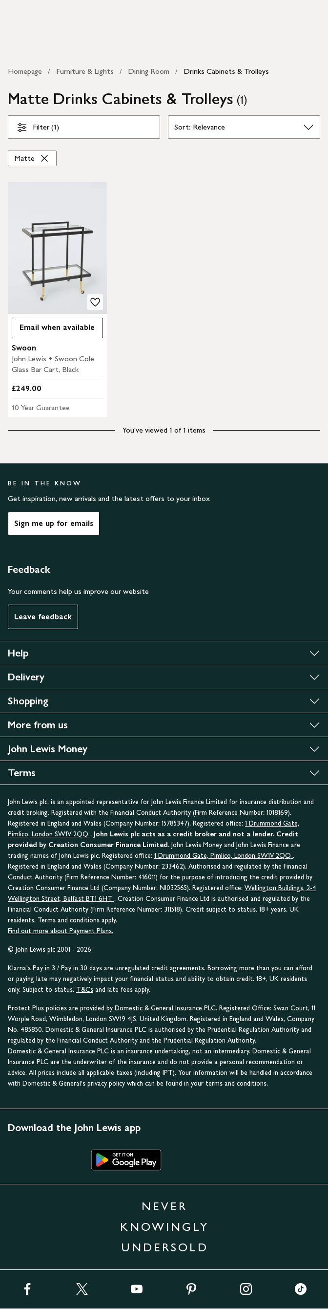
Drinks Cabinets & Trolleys (226, 71)
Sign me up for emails (53, 523)
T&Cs (84, 989)
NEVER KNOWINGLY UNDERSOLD (164, 1226)
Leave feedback (43, 616)
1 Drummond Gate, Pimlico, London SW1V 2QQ (223, 855)
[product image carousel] (57, 248)
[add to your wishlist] (95, 302)
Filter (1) (37, 129)
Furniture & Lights (85, 71)
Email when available (53, 330)
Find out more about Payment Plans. (60, 931)
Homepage (25, 71)
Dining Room (148, 71)
